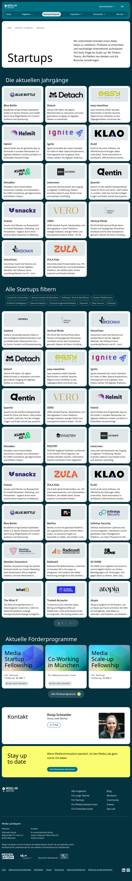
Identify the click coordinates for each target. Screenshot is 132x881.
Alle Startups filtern (31, 289)
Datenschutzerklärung (76, 871)
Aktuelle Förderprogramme (41, 639)
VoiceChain (10, 259)
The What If (10, 600)
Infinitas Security (101, 523)
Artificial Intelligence (17, 303)
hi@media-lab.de (9, 834)
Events (110, 805)
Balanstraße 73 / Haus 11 (12, 837)
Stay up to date (17, 758)
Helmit (8, 144)
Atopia (94, 600)
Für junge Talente (80, 797)
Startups (112, 303)
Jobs (4, 871)
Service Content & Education (45, 297)
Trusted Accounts (57, 600)
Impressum (59, 871)
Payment (84, 303)
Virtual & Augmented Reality (63, 303)
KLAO (94, 144)
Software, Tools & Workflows (75, 297)
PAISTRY (52, 446)
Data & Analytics (38, 303)
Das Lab (111, 810)
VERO (50, 221)
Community (113, 801)
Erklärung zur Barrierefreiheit (100, 871)
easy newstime (99, 105)
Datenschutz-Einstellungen (20, 871)
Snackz (8, 221)
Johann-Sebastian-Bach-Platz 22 (44, 837)
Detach (51, 105)
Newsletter (38, 871)
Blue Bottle (10, 105)
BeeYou (51, 523)
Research (112, 797)
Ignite (50, 144)
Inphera (8, 330)
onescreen (53, 182)
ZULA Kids (53, 259)
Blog (109, 792)
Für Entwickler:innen (82, 810)
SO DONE (96, 561)
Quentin (95, 182)
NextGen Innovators (15, 561)
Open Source (98, 303)
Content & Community (17, 297)
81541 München (9, 839)
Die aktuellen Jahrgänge (37, 80)
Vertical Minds (99, 221)
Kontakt (17, 716)
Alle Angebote (78, 792)
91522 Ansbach (37, 839)
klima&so (9, 182)
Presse (48, 871)
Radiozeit (52, 561)
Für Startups (77, 801)
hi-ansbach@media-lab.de (42, 834)
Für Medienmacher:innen (84, 805)
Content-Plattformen (102, 297)
